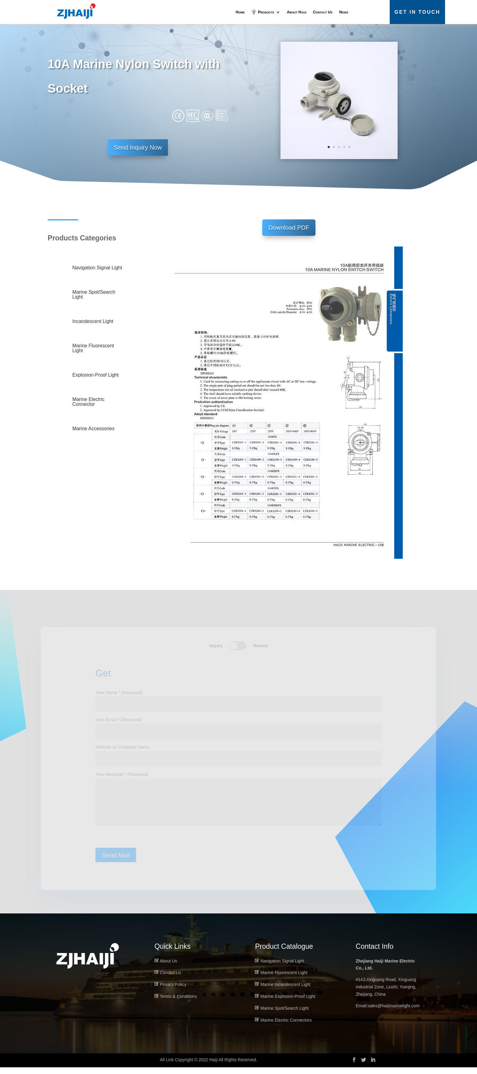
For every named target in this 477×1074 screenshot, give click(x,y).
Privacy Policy (173, 991)
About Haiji (296, 12)
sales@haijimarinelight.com (393, 1012)
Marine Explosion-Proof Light (287, 1003)
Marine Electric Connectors (286, 1026)
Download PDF (288, 234)
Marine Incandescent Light (285, 991)
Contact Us (323, 12)
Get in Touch (417, 12)
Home (240, 12)
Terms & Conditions (178, 1003)
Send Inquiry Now (138, 154)
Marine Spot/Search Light (284, 1014)
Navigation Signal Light (282, 967)
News (343, 12)
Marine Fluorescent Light (283, 979)
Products (265, 12)
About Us (168, 967)
